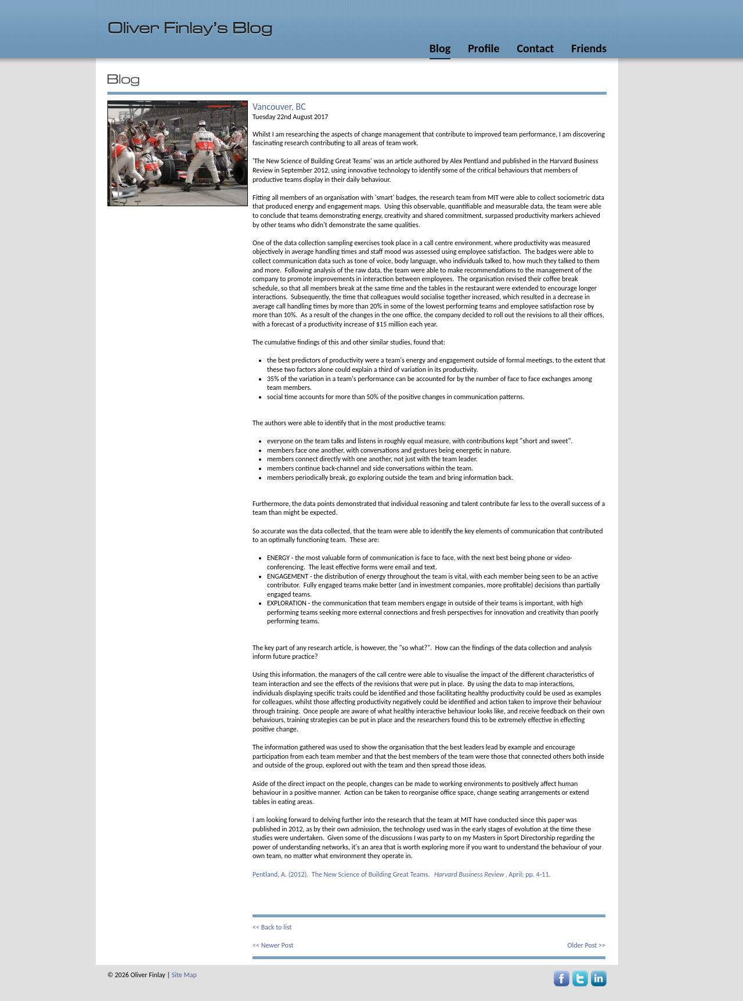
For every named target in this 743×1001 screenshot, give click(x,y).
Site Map (184, 975)
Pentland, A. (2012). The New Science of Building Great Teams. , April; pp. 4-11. (402, 874)
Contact (535, 48)
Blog (440, 48)
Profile (483, 48)
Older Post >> (586, 945)
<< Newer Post (273, 945)
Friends (589, 48)
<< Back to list (272, 927)
